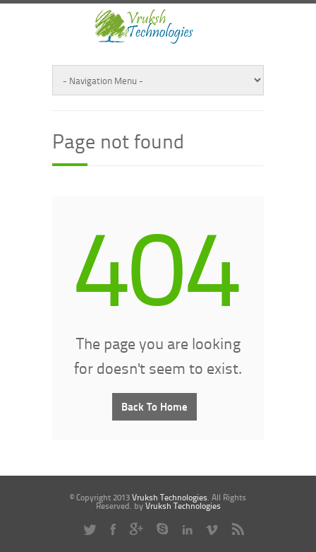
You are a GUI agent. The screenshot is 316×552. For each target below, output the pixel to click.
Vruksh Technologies (169, 497)
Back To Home (154, 406)
